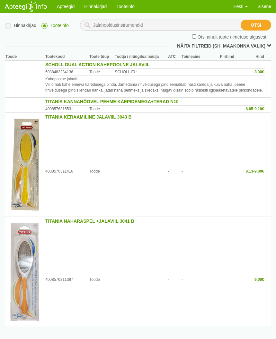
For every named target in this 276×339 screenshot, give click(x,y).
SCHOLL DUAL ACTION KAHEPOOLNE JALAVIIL (97, 64)
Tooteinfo (125, 6)
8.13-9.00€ (255, 171)
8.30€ (259, 72)
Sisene (264, 6)
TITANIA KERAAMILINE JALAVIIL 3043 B (88, 117)
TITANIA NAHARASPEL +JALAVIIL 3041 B (89, 221)
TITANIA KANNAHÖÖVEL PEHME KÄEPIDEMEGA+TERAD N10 (112, 101)
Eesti (240, 6)
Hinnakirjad (95, 6)
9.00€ (259, 279)
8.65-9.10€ (255, 109)
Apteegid (66, 6)
